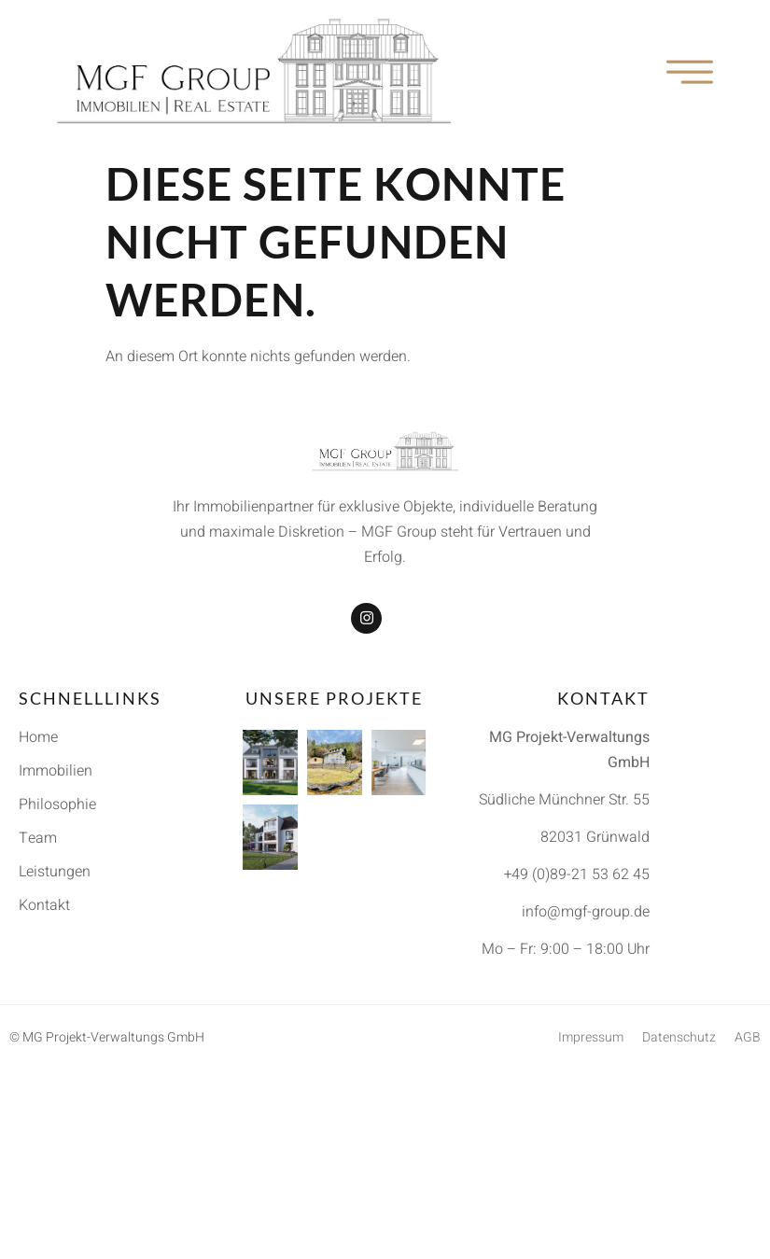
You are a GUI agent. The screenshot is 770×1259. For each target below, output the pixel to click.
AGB (748, 1037)
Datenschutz (679, 1037)
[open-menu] (691, 73)
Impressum (590, 1037)
